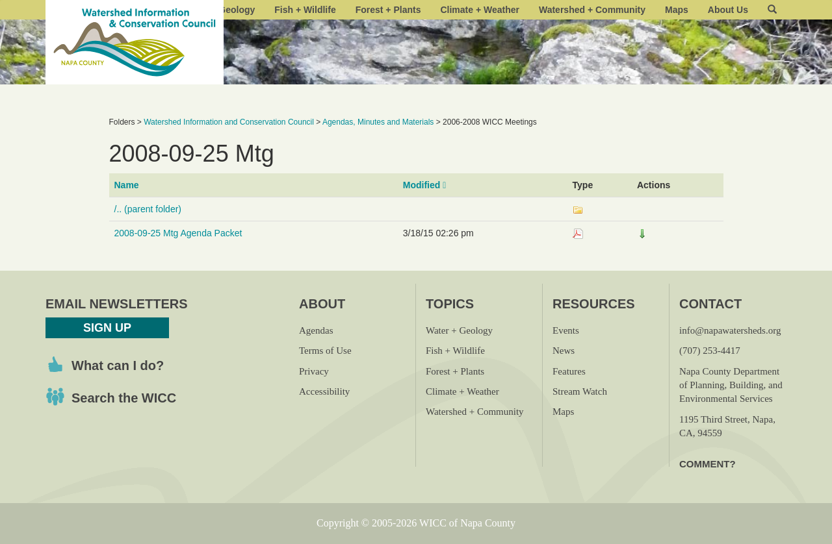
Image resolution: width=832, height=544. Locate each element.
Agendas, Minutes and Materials (378, 122)
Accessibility (324, 391)
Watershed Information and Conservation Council (229, 122)
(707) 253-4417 (709, 350)
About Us (728, 10)
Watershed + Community (592, 10)
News (563, 350)
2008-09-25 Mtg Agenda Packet (178, 233)
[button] (772, 9)
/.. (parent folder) (148, 209)
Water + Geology (459, 330)
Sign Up (107, 327)
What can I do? (118, 365)
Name (126, 185)
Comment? (707, 463)
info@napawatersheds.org (730, 330)
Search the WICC (124, 398)
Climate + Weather (479, 10)
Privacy (314, 371)
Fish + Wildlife (304, 10)
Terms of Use (325, 350)
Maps (676, 10)
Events (565, 330)
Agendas (316, 330)
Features (569, 371)
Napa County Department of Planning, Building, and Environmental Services (731, 385)
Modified (425, 185)
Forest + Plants (388, 10)
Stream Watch (579, 391)
